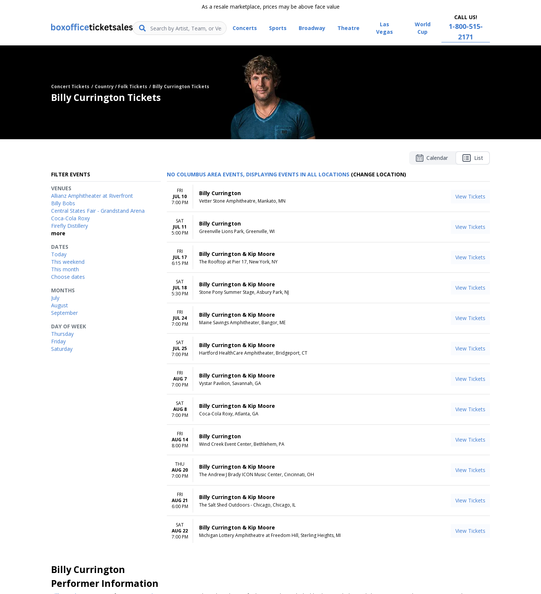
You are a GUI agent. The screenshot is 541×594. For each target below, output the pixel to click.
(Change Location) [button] (378, 174)
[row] (328, 197)
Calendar (432, 158)
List (472, 157)
